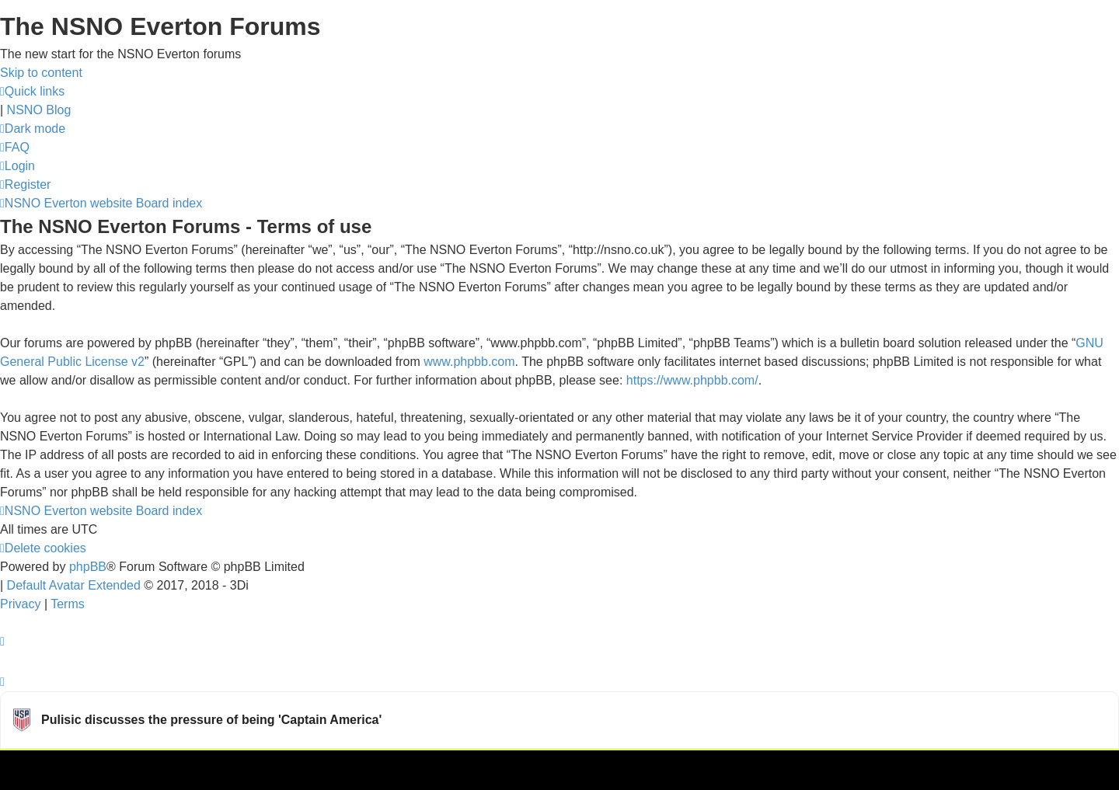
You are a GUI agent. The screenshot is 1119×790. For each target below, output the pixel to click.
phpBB (87, 566)
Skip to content (41, 72)
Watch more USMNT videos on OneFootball (1002, 769)
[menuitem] (15, 147)
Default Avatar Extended (74, 585)
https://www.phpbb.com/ (692, 380)
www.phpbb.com (469, 361)
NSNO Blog (39, 110)
